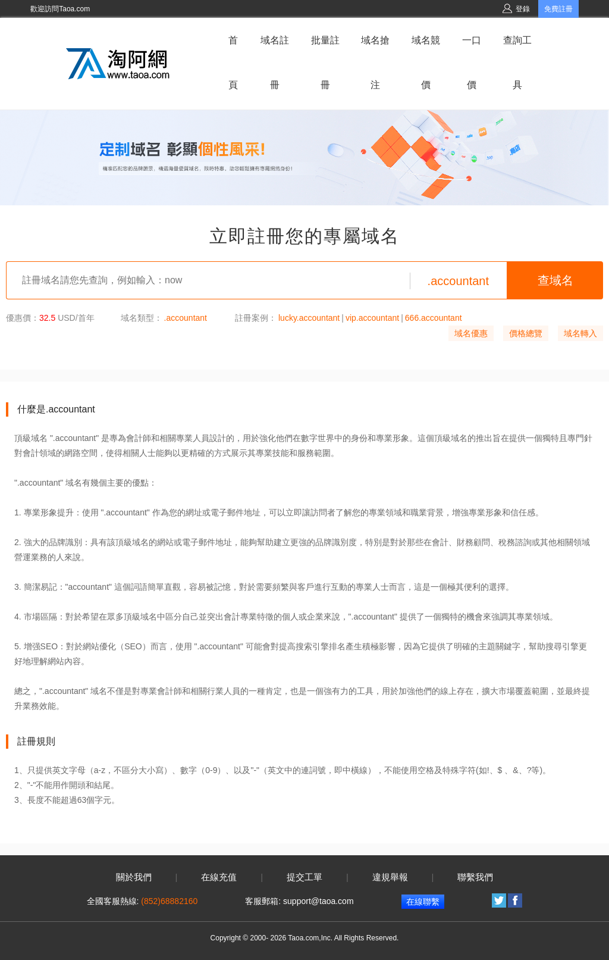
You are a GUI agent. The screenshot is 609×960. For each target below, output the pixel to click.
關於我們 (134, 877)
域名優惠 (471, 333)
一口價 (471, 62)
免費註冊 (558, 9)
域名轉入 (580, 333)
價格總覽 (525, 333)
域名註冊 (274, 62)
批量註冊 (325, 62)
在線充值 (219, 877)
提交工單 (304, 877)
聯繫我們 (475, 877)
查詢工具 (517, 62)
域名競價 (426, 62)
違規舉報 (390, 877)
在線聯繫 (423, 901)
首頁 (233, 62)
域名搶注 (375, 62)
